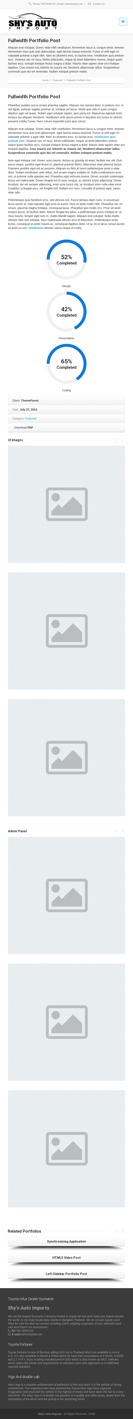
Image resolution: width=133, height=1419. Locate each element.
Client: (25, 400)
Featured (30, 418)
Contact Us (96, 4)
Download (23, 427)
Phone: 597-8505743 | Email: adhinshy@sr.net (56, 4)
